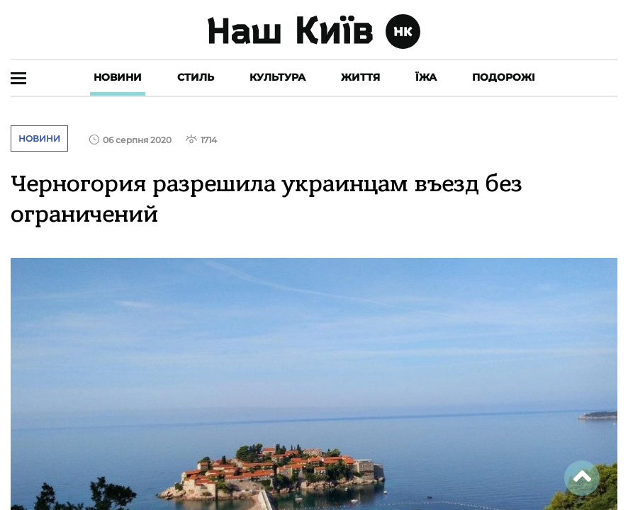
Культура (277, 77)
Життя (360, 77)
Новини (118, 77)
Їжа (426, 77)
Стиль (195, 77)
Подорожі (503, 77)
